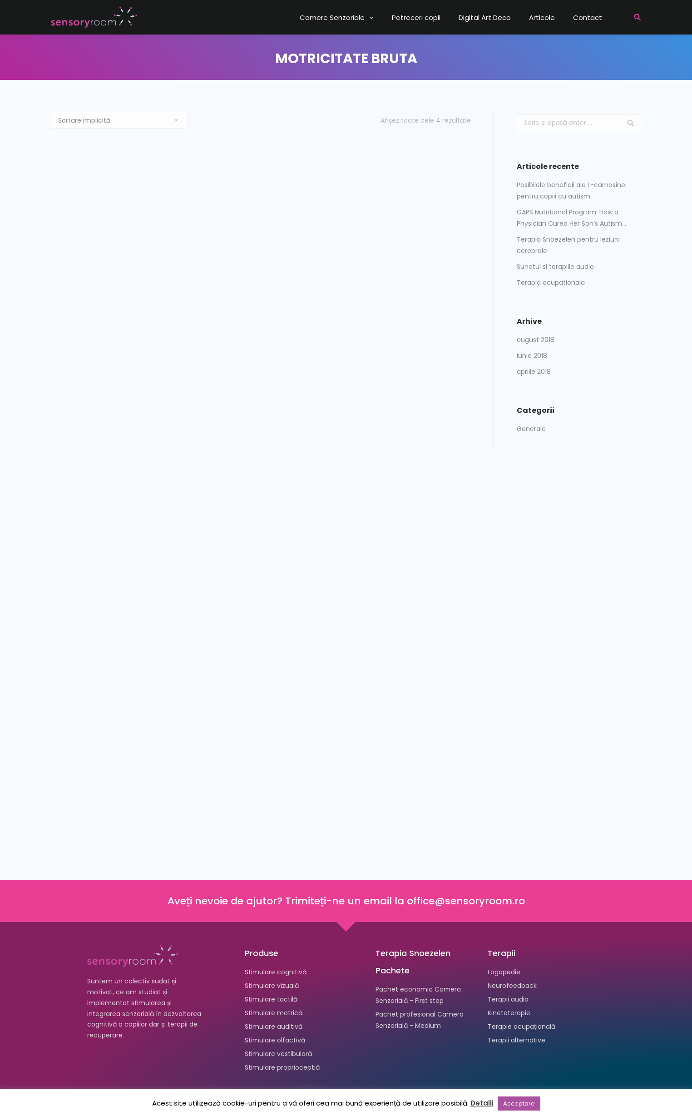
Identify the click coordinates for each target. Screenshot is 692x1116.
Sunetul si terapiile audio (555, 266)
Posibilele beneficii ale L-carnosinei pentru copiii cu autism (572, 190)
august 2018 (535, 339)
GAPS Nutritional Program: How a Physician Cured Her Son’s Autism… (571, 218)
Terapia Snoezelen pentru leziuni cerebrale (568, 245)
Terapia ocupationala (551, 282)
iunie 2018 (532, 355)
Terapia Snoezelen (413, 953)
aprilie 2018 (534, 371)
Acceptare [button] (519, 1103)
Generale (531, 428)
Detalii (482, 1103)
